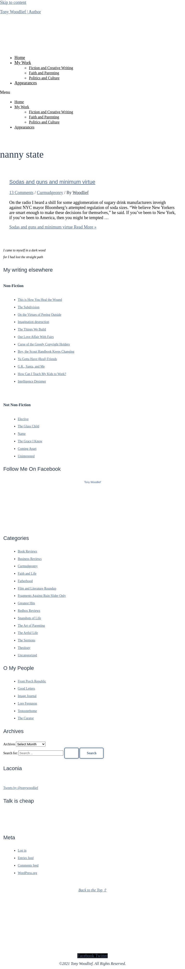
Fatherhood (25, 581)
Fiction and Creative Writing (51, 68)
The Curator (26, 718)
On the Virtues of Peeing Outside (39, 314)
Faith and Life (27, 573)
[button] (92, 92)
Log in (22, 850)
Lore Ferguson (27, 703)
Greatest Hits (26, 603)
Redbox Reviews (29, 610)
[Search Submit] (71, 753)
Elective (23, 419)
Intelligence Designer (32, 381)
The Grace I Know (30, 441)
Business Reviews (30, 559)
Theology (24, 648)
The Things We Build (32, 329)
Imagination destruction (33, 322)
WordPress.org (27, 873)
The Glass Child (28, 426)
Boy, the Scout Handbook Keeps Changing (46, 351)
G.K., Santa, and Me (31, 366)
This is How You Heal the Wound (40, 300)
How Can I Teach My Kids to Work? (42, 374)
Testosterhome (27, 711)
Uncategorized (27, 655)
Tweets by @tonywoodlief (20, 788)
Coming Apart (27, 449)
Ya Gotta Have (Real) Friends (37, 359)
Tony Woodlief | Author (20, 11)
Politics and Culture (44, 78)
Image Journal (27, 696)
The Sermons (26, 640)
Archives (9, 744)
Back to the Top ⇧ (92, 890)
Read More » (53, 227)
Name (22, 434)
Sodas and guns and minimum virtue (52, 182)
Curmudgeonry (50, 192)
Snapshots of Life (29, 618)
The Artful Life (28, 633)
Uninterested (26, 456)
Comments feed (28, 865)
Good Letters (26, 688)
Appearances (25, 83)
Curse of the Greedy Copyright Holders (44, 344)
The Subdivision (29, 307)
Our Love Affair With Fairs (36, 337)
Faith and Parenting (44, 73)
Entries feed (26, 858)
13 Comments (21, 192)
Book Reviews (27, 551)
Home (19, 57)
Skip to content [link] (13, 2)
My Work (22, 62)
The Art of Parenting (31, 625)
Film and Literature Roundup (37, 588)
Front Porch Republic (32, 681)
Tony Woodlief (92, 482)
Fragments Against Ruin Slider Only (42, 596)
